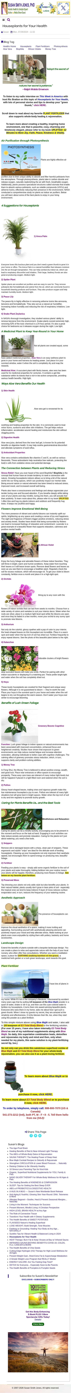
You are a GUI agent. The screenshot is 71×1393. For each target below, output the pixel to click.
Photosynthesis (61, 46)
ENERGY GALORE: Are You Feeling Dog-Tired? (31, 1262)
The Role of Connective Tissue (23, 1214)
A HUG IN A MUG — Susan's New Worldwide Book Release (36, 1191)
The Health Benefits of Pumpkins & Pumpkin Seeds (32, 1268)
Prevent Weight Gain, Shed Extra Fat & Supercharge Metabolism (38, 1256)
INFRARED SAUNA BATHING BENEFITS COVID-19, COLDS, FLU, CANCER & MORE (37, 1244)
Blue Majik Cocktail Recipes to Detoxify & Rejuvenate (33, 1160)
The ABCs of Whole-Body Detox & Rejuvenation (30, 1154)
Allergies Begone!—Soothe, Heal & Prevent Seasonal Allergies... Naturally (38, 1200)
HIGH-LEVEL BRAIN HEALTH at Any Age (27, 1211)
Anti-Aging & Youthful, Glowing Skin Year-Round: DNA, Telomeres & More (38, 1195)
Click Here (38, 1324)
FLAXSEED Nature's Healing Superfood (27, 1223)
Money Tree (50, 49)
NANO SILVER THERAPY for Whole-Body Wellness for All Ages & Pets (38, 1178)
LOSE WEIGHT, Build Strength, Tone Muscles (29, 1226)
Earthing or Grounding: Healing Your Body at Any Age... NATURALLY (34, 1230)
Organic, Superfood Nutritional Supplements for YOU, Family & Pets (37, 1173)
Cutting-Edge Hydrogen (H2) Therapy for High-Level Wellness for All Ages (38, 1252)
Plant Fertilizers (43, 46)
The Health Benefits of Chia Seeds (24, 1248)
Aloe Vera (7, 49)
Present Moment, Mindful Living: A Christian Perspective (34, 1208)
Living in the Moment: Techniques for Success (29, 1205)
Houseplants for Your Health (22, 1237)
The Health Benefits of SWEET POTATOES (28, 1220)
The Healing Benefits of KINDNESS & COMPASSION (33, 1182)
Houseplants (25, 46)
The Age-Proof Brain (18, 1148)
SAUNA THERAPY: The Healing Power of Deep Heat (33, 1157)
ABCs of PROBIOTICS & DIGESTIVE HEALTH (30, 1188)
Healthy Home (9, 46)
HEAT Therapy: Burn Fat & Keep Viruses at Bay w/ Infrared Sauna (38, 1240)
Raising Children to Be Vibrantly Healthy (27, 1166)
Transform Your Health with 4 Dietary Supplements (32, 1217)
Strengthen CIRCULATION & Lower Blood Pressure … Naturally (38, 1163)
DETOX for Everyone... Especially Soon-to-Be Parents (33, 1265)
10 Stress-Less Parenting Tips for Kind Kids (28, 1169)
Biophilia (20, 49)
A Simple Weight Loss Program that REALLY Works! (32, 1259)
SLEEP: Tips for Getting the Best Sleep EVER (29, 1185)
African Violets (34, 49)
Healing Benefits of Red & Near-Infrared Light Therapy (33, 1151)
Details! (38, 1320)
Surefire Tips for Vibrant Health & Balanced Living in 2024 (35, 1234)
